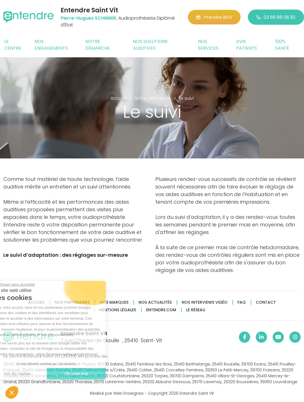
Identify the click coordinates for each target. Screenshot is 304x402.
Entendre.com (161, 310)
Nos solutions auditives (150, 44)
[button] (12, 392)
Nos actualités (155, 302)
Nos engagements (51, 44)
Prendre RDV (214, 17)
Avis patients (246, 44)
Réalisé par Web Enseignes (117, 393)
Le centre (12, 44)
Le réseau (195, 310)
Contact (266, 302)
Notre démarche (97, 44)
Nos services (208, 44)
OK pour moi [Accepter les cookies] (42, 373)
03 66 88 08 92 (276, 17)
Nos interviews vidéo (204, 302)
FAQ (242, 302)
